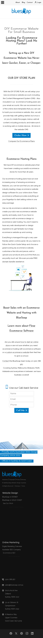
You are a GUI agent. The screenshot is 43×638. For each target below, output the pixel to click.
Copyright (12, 479)
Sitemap (23, 479)
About (17, 2)
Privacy (18, 479)
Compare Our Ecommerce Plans (21, 141)
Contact (30, 2)
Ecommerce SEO (13, 553)
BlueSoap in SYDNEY (10, 497)
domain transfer (8, 262)
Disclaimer (5, 479)
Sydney (14, 461)
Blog (23, 2)
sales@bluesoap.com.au (14, 585)
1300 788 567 (10, 579)
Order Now (20, 135)
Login (39, 2)
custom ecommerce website (17, 352)
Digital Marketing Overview (12, 546)
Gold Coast (26, 461)
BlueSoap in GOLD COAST (13, 500)
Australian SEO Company (12, 550)
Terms (23, 486)
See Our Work (12, 503)
